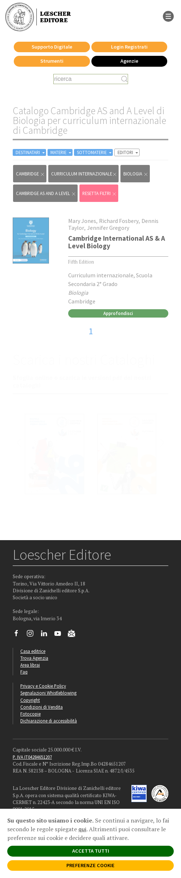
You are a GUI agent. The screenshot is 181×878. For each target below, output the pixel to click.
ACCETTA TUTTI (90, 851)
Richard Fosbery (119, 220)
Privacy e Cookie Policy (43, 686)
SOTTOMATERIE (95, 152)
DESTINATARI (31, 152)
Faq (24, 672)
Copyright (30, 700)
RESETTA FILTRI (99, 193)
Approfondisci (118, 313)
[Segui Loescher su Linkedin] (46, 635)
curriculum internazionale (84, 174)
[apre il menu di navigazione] (168, 15)
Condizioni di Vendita (41, 707)
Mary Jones (82, 220)
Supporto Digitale (52, 47)
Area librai (30, 665)
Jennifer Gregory (108, 227)
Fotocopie (30, 714)
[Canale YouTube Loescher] (60, 635)
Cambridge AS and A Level (46, 193)
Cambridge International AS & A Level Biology (116, 242)
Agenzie (129, 61)
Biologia (135, 174)
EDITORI (128, 152)
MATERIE (61, 152)
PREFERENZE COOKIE (90, 865)
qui (82, 829)
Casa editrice (32, 651)
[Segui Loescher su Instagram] (32, 635)
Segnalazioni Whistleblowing (48, 693)
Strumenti (51, 61)
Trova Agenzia (34, 658)
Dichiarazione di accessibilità (48, 721)
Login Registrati (129, 47)
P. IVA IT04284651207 (32, 757)
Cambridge (30, 174)
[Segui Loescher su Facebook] (19, 635)
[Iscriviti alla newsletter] (74, 634)
